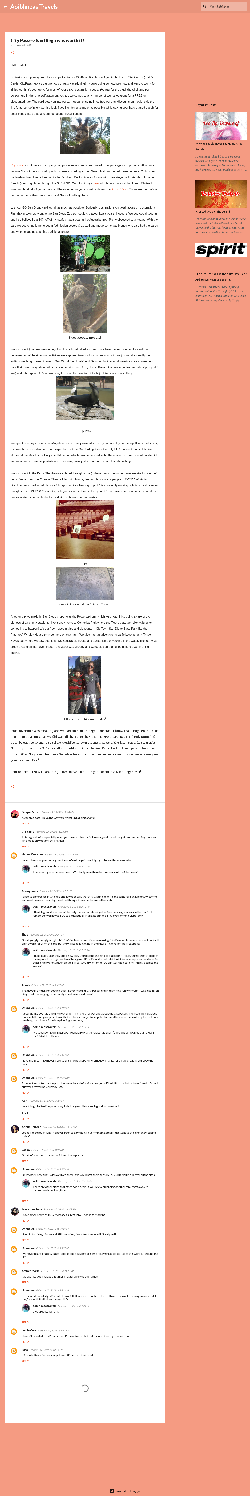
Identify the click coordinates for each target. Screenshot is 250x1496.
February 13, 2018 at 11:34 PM (59, 1127)
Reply (25, 823)
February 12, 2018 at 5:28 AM (52, 831)
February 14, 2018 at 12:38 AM (48, 1149)
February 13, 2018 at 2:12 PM (74, 906)
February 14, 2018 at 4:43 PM (52, 1248)
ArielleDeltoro (31, 1126)
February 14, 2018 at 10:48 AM (75, 1181)
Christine (28, 831)
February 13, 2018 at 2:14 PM (74, 1027)
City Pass (17, 165)
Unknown (28, 1007)
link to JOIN (119, 189)
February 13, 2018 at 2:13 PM (74, 950)
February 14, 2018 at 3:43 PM (52, 1228)
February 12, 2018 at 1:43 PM (47, 985)
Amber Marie (31, 1270)
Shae (25, 934)
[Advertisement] (84, 1454)
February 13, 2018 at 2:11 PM (74, 866)
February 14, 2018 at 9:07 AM (52, 1169)
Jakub (26, 985)
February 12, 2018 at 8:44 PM (52, 1054)
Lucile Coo (29, 1330)
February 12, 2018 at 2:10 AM (57, 812)
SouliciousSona (32, 1209)
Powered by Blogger (125, 1491)
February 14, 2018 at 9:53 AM (60, 1209)
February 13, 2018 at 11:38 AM (53, 1077)
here (96, 183)
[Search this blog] (228, 6)
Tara (25, 1349)
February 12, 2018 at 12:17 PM (61, 854)
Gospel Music (31, 812)
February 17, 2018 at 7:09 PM (74, 1305)
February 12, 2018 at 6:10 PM (52, 1007)
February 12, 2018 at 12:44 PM (46, 934)
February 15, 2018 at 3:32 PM (53, 1330)
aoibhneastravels (44, 866)
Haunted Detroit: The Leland (212, 211)
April (25, 1100)
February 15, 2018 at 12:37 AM (58, 1271)
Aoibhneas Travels (34, 6)
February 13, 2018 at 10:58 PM (46, 1100)
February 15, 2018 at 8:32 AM (52, 1290)
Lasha (26, 1149)
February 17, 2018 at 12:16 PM (46, 1349)
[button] (13, 52)
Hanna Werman (32, 854)
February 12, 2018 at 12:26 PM (56, 891)
